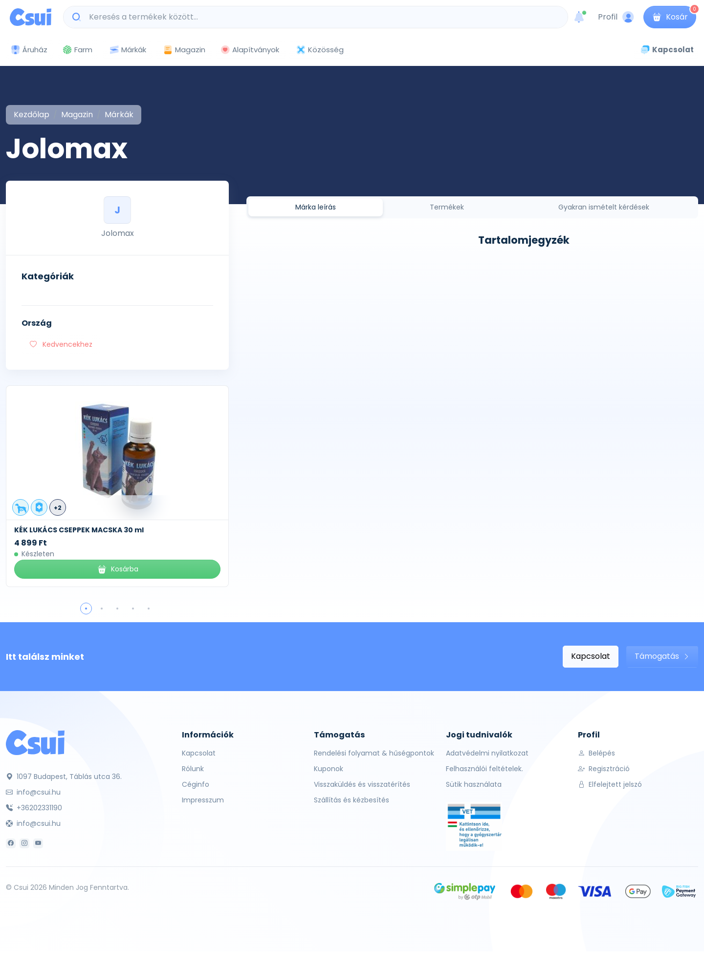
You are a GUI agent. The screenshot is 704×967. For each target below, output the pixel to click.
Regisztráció (604, 769)
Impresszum (203, 800)
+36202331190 (34, 808)
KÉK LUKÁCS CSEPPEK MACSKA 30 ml (79, 530)
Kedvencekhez (61, 344)
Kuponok (328, 769)
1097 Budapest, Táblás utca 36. (64, 776)
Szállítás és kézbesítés (351, 800)
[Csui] (35, 742)
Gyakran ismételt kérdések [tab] (603, 207)
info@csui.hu (33, 792)
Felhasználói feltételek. (484, 769)
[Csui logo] (30, 17)
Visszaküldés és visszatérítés (362, 784)
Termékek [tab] (447, 207)
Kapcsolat (590, 656)
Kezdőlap (31, 114)
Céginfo (195, 784)
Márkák (127, 50)
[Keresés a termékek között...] (320, 17)
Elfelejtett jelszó (610, 784)
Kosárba (117, 569)
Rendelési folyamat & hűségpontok (374, 753)
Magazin (184, 49)
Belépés (596, 753)
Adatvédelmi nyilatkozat (487, 753)
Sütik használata (474, 784)
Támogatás (662, 656)
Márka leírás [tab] (315, 207)
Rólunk (193, 769)
